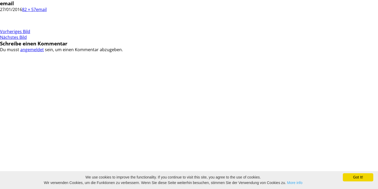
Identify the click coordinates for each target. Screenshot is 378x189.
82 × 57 (29, 9)
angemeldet (32, 49)
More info (294, 183)
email (41, 9)
